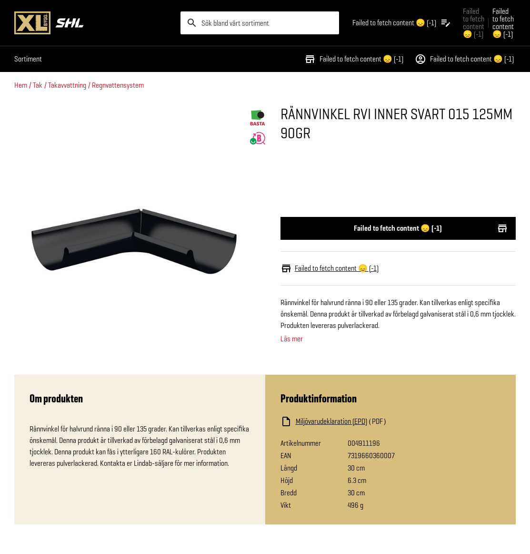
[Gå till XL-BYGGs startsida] (93, 22)
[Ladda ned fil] (375, 421)
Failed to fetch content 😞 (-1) (353, 59)
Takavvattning (67, 85)
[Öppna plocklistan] (402, 23)
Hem (20, 85)
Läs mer (291, 339)
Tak (37, 85)
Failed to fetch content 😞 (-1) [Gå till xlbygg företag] (473, 22)
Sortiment (28, 59)
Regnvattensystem (118, 85)
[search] (259, 22)
